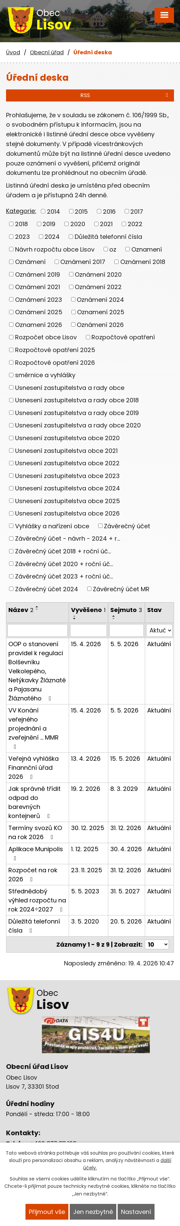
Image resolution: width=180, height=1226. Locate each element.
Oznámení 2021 (37, 287)
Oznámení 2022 (98, 287)
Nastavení (136, 1212)
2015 (81, 211)
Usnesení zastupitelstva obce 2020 (67, 438)
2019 (49, 224)
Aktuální (159, 644)
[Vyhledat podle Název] (37, 630)
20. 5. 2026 (126, 921)
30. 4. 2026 (126, 849)
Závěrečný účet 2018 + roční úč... (63, 551)
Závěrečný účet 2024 (46, 589)
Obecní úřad (47, 52)
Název (21, 610)
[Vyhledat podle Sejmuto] (126, 630)
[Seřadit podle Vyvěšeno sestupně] (74, 618)
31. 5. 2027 (125, 891)
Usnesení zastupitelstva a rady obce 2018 (77, 400)
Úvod (13, 52)
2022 (135, 224)
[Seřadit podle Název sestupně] (37, 609)
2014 (53, 211)
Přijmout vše (47, 1212)
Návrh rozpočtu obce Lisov (55, 249)
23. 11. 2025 (86, 870)
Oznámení (30, 262)
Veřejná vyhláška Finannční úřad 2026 (33, 767)
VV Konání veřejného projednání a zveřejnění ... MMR (33, 728)
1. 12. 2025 (85, 849)
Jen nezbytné (93, 1212)
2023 (22, 236)
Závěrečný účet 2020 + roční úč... (64, 563)
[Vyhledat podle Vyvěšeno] (88, 630)
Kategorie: (21, 211)
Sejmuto (126, 610)
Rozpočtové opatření (123, 337)
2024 (52, 236)
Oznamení (146, 249)
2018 (21, 224)
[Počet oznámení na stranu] (157, 944)
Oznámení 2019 (37, 274)
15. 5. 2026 (125, 758)
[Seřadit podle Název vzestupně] (37, 606)
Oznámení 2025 (38, 312)
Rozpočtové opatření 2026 (55, 362)
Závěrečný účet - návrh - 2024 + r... (67, 538)
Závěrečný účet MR (121, 589)
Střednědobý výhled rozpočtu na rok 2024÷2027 (37, 900)
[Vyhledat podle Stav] (159, 630)
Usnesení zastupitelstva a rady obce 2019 (77, 412)
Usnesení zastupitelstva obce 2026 (67, 513)
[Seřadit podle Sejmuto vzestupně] (114, 616)
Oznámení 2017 (82, 262)
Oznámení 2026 (100, 324)
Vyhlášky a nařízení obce (52, 526)
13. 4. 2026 (86, 758)
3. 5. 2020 (85, 921)
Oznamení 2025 (100, 312)
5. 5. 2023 (85, 891)
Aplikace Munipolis (35, 853)
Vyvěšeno (88, 610)
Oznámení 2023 (38, 299)
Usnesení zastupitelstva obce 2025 (67, 500)
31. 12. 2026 (125, 828)
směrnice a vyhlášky (45, 375)
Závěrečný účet (127, 526)
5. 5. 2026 (124, 644)
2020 (77, 224)
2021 (106, 224)
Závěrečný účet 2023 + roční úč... (64, 576)
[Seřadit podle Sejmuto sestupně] (114, 618)
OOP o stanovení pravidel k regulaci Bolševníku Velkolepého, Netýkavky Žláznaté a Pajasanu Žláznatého (37, 671)
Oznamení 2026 (38, 324)
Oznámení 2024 (100, 299)
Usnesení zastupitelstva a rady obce (69, 387)
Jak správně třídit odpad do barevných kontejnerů (34, 802)
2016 (109, 211)
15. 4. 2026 (86, 644)
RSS (125, 95)
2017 (136, 211)
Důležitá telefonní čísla (108, 236)
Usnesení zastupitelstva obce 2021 (66, 450)
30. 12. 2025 (87, 828)
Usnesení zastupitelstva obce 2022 (67, 463)
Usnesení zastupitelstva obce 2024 (67, 488)
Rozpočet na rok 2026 (32, 874)
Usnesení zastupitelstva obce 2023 (67, 475)
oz (112, 249)
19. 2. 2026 (85, 789)
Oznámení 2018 (142, 262)
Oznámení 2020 (98, 274)
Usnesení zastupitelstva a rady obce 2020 (78, 425)
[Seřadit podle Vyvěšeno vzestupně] (74, 616)
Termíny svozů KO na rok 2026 (35, 832)
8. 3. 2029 (124, 789)
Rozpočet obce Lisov (46, 337)
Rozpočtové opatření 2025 (55, 350)
